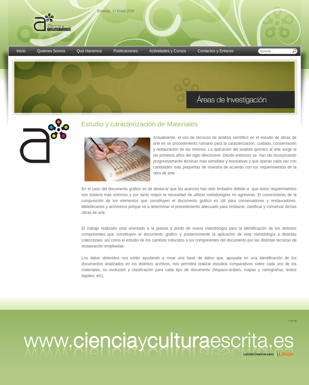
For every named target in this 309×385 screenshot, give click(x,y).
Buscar (294, 51)
